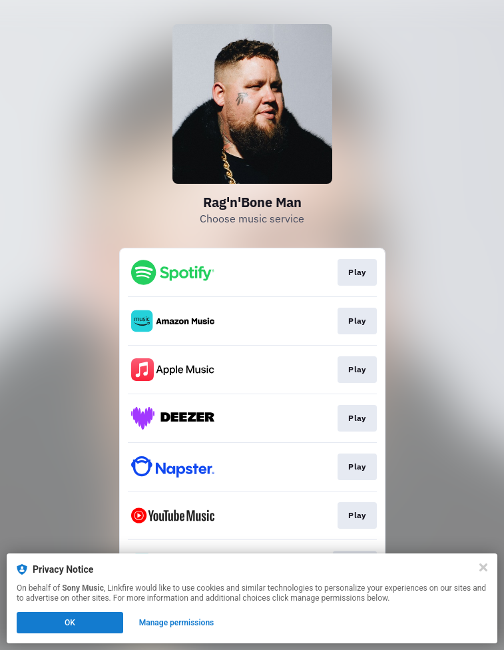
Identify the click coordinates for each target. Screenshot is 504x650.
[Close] (483, 567)
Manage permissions (176, 622)
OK (70, 622)
